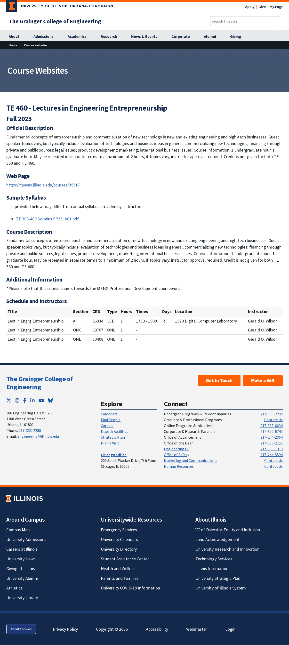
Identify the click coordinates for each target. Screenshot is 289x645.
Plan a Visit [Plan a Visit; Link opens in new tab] (110, 443)
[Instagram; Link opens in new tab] (17, 400)
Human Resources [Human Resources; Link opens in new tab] (179, 466)
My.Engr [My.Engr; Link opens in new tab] (276, 6)
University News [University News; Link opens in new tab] (21, 559)
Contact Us (273, 419)
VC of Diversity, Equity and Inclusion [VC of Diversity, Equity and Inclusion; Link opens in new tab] (227, 529)
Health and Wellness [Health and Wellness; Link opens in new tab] (119, 568)
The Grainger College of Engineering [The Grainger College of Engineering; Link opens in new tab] (39, 382)
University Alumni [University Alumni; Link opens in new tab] (22, 578)
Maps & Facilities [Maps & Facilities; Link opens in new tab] (114, 431)
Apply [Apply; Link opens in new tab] (250, 6)
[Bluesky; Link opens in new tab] (50, 400)
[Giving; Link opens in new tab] (238, 36)
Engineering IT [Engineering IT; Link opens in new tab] (176, 448)
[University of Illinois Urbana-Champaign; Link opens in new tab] (59, 7)
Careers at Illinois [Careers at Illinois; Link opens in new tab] (22, 549)
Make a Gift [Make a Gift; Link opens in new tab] (263, 380)
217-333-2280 (30, 430)
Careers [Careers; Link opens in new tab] (107, 425)
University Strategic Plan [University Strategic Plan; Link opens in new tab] (217, 578)
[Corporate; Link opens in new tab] (183, 36)
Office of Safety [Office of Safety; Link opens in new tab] (176, 454)
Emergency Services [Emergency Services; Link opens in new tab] (119, 529)
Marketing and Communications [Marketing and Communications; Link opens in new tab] (190, 460)
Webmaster (196, 629)
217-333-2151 (271, 443)
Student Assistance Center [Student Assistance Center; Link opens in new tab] (125, 559)
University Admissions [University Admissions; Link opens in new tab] (26, 539)
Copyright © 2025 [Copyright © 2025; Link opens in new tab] (112, 629)
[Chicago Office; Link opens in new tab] (114, 454)
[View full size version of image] (282, 54)
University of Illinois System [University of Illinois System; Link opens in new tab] (220, 588)
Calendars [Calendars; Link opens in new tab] (109, 413)
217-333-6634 (271, 425)
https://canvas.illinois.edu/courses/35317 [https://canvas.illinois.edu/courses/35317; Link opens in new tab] (43, 185)
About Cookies (21, 629)
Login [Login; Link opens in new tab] (230, 629)
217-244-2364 (271, 437)
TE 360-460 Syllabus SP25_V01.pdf (47, 219)
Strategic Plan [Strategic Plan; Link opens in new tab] (113, 437)
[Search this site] (237, 21)
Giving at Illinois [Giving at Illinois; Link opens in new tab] (20, 568)
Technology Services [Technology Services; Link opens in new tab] (213, 559)
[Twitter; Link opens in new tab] (8, 400)
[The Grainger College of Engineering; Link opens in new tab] (55, 21)
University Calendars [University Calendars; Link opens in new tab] (119, 539)
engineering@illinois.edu (38, 436)
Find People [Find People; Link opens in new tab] (110, 419)
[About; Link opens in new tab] (16, 36)
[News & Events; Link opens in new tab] (147, 36)
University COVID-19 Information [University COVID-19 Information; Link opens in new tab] (130, 588)
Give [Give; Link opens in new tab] (262, 6)
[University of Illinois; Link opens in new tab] (24, 498)
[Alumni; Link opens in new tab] (212, 36)
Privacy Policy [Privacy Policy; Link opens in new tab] (65, 629)
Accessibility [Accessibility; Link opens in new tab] (157, 629)
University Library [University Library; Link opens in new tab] (22, 597)
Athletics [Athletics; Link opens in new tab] (14, 588)
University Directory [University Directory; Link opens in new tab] (119, 549)
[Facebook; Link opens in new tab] (24, 400)
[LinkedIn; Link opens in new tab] (32, 400)
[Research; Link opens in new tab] (111, 36)
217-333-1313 (271, 448)
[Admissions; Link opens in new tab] (46, 36)
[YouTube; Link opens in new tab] (41, 400)
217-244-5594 (271, 454)
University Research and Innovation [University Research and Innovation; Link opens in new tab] (227, 549)
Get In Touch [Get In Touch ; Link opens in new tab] (219, 380)
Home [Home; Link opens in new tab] (13, 45)
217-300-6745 (271, 431)
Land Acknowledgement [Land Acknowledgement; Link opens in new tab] (217, 539)
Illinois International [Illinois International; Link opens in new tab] (213, 568)
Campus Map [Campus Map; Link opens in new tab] (18, 529)
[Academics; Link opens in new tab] (79, 36)
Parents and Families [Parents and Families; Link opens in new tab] (119, 578)
